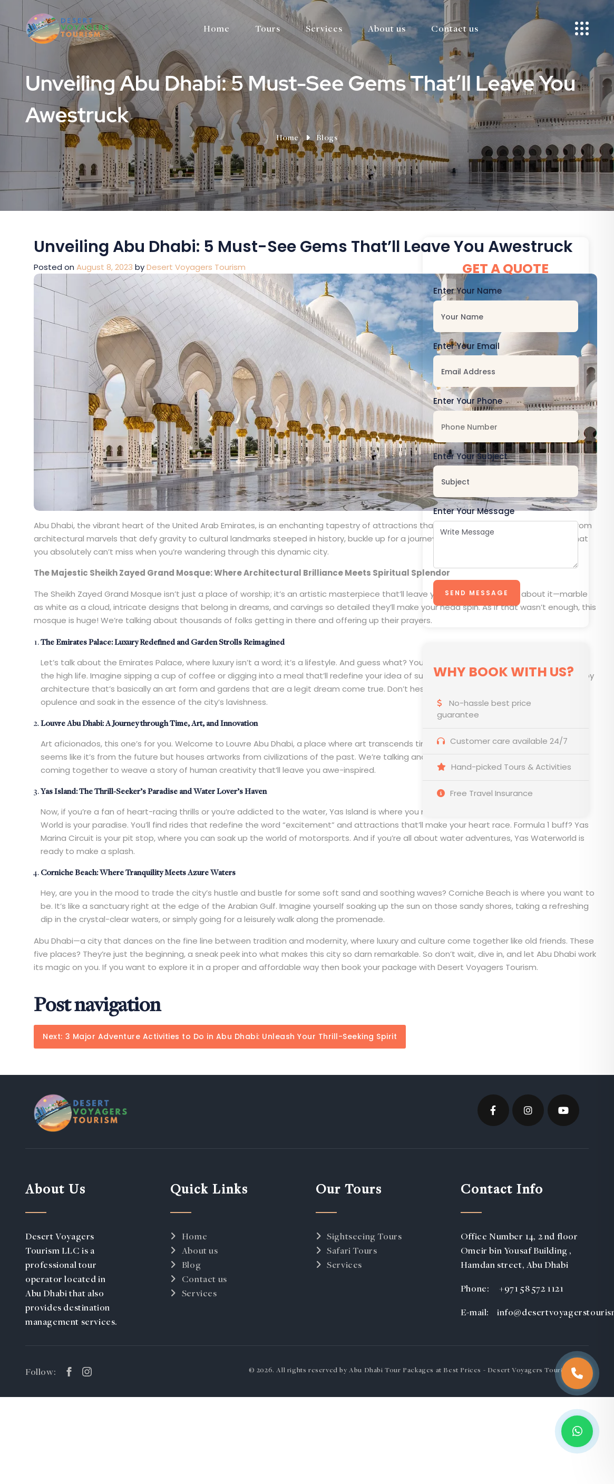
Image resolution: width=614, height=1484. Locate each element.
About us (200, 1250)
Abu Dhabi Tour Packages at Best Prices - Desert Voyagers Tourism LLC (469, 1369)
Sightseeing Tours (364, 1236)
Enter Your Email (466, 346)
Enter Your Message (473, 511)
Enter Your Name (467, 290)
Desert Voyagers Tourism (196, 267)
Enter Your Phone (467, 400)
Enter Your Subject (470, 456)
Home (287, 137)
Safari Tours (352, 1250)
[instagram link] (87, 1371)
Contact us (204, 1279)
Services (199, 1293)
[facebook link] (69, 1371)
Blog (191, 1264)
